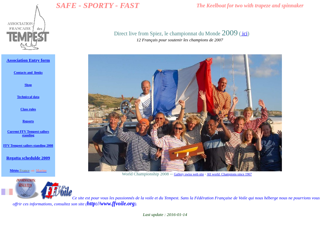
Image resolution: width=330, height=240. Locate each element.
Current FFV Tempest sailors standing (28, 133)
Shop (28, 85)
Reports (28, 121)
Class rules (28, 109)
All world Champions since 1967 (229, 174)
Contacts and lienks (28, 72)
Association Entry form (28, 60)
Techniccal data (28, 97)
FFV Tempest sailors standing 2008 (28, 145)
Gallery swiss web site (189, 174)
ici (244, 33)
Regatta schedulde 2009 (28, 157)
